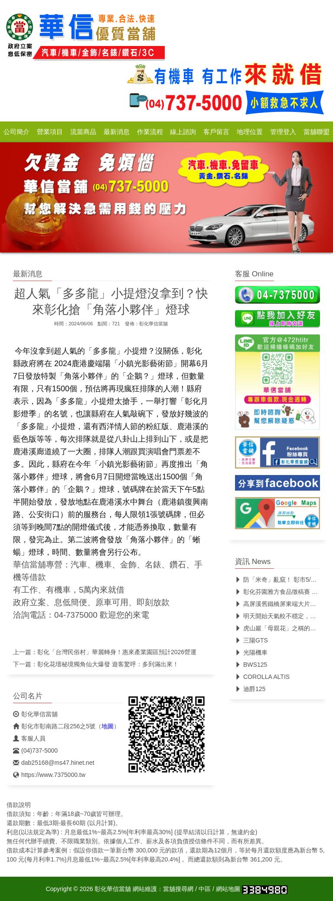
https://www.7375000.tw (49, 774)
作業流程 (150, 131)
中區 (205, 888)
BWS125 (251, 664)
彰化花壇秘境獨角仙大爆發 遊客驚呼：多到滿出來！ (108, 664)
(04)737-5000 (35, 750)
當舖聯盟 (317, 131)
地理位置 (250, 131)
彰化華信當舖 (153, 323)
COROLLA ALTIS (262, 676)
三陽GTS (251, 640)
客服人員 (29, 738)
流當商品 (83, 131)
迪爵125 (250, 688)
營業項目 (50, 131)
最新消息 (117, 131)
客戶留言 (216, 131)
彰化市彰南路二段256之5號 (54, 726)
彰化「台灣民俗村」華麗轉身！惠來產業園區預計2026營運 (116, 652)
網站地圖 (228, 888)
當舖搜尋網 (178, 888)
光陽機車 (251, 652)
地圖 (107, 726)
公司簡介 (16, 131)
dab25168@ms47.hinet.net (53, 762)
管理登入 (283, 131)
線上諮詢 (183, 131)
